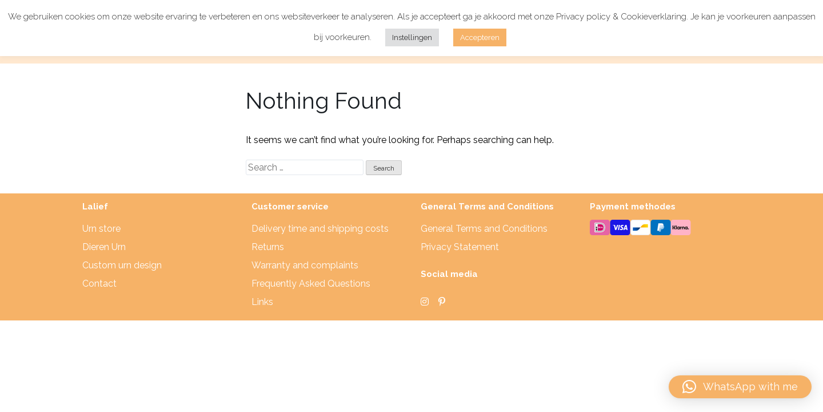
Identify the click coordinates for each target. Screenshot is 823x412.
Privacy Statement (460, 246)
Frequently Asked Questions (310, 283)
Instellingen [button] (412, 37)
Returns (267, 246)
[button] (740, 386)
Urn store (101, 228)
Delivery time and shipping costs (320, 228)
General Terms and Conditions (484, 228)
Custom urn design (122, 265)
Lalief (95, 206)
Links (262, 301)
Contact (99, 283)
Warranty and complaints (304, 265)
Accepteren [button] (480, 37)
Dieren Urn (104, 246)
